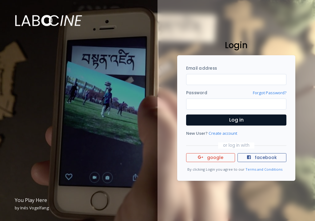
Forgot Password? (269, 92)
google (210, 157)
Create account (223, 133)
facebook (262, 157)
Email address (201, 68)
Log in (236, 119)
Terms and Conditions (263, 169)
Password (196, 93)
